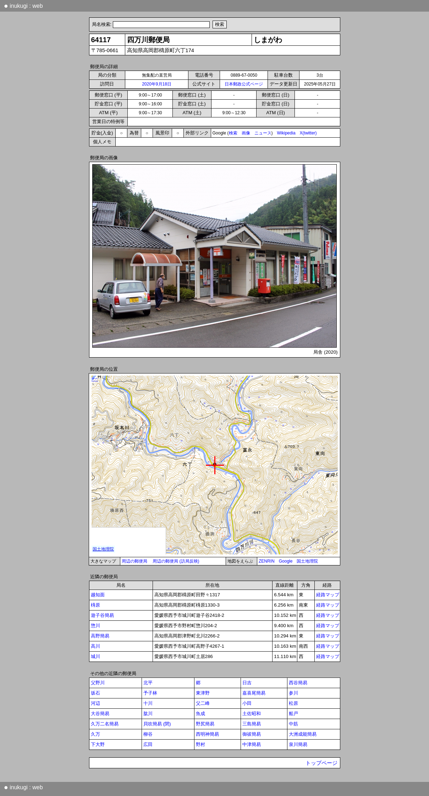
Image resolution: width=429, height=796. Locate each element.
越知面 (98, 594)
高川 (95, 646)
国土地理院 (307, 561)
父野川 (98, 682)
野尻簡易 (205, 723)
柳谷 (148, 734)
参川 (293, 693)
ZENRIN (267, 561)
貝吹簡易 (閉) (157, 723)
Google (286, 561)
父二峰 (203, 703)
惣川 (95, 625)
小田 (247, 703)
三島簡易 (251, 723)
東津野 (203, 693)
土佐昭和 (251, 713)
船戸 (293, 713)
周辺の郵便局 (134, 561)
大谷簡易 (100, 713)
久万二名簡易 (105, 723)
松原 (293, 703)
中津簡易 (251, 744)
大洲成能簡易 (303, 734)
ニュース (262, 133)
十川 (148, 703)
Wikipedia (286, 133)
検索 (233, 133)
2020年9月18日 (156, 84)
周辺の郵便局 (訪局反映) (176, 561)
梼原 (95, 605)
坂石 (95, 693)
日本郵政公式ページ (244, 84)
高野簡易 (100, 636)
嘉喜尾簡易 (253, 693)
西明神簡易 (207, 734)
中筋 (293, 723)
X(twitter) (308, 133)
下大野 (98, 744)
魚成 (200, 713)
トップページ (321, 763)
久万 (95, 734)
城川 (95, 656)
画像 (246, 133)
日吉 (247, 682)
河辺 (95, 703)
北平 (148, 682)
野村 (200, 744)
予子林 (150, 693)
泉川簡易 (298, 744)
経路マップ (327, 594)
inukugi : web (23, 6)
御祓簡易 (251, 734)
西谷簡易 (298, 682)
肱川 (148, 713)
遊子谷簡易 (102, 615)
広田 (148, 744)
